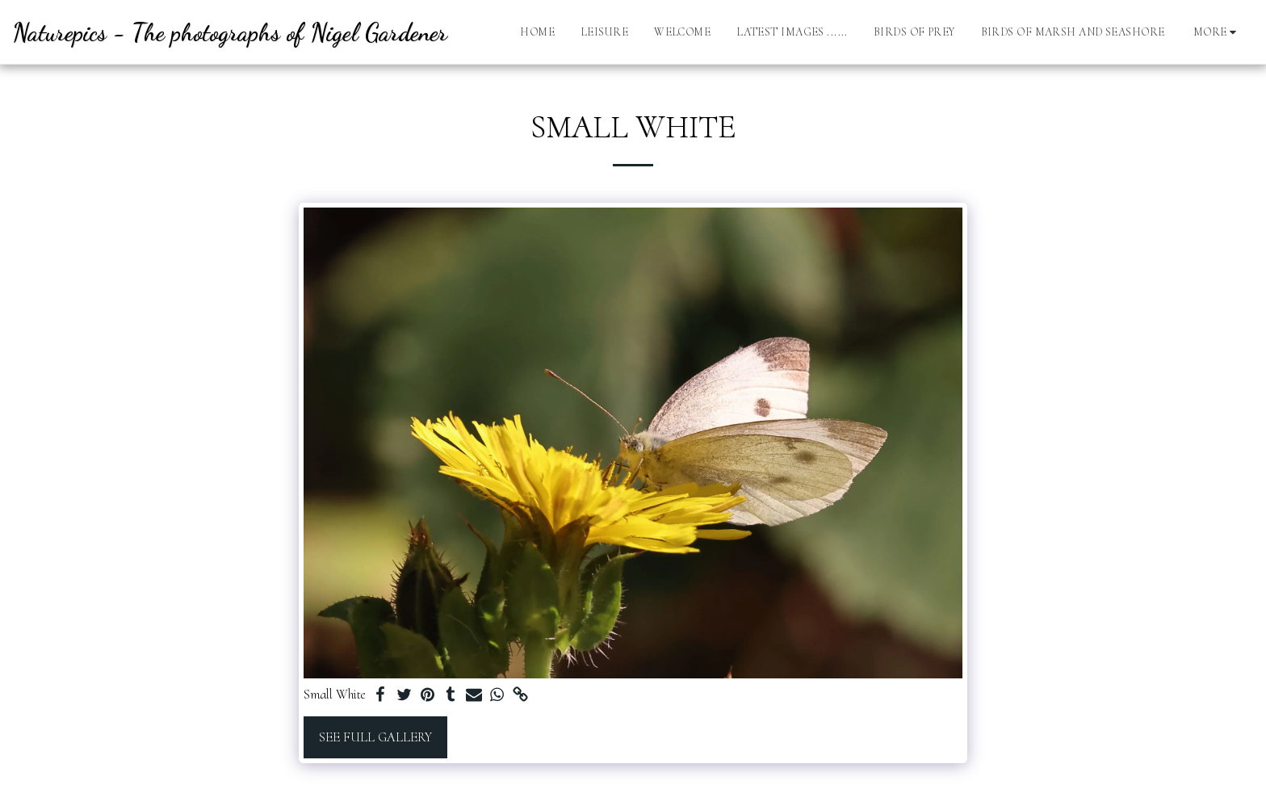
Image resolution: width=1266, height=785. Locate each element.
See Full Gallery (375, 737)
